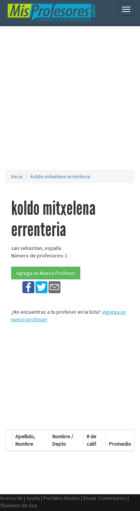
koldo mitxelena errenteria (60, 176)
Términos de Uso (18, 505)
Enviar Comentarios (105, 498)
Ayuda (33, 498)
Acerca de (11, 498)
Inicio (17, 176)
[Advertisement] (70, 98)
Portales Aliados (61, 498)
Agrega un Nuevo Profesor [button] (45, 273)
